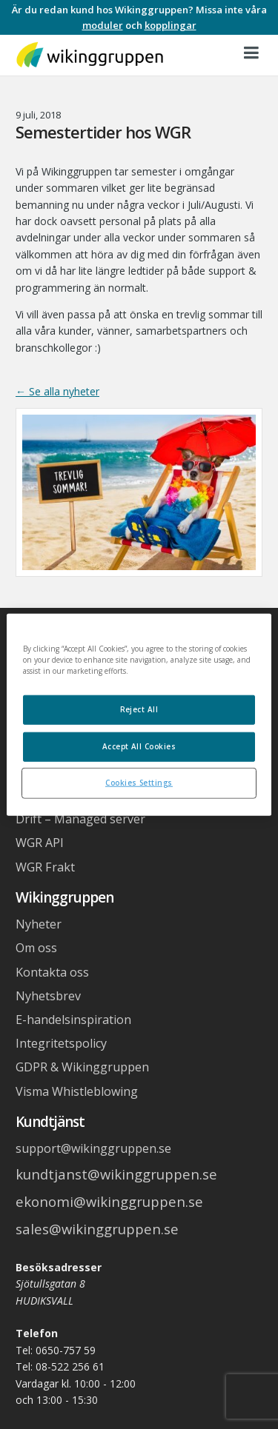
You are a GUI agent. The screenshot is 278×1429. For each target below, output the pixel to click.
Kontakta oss (52, 972)
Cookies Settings (139, 782)
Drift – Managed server (80, 819)
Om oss (36, 948)
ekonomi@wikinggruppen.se (109, 1201)
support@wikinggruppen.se (93, 1148)
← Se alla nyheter (57, 391)
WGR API (40, 842)
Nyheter (39, 924)
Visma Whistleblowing (77, 1091)
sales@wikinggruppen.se (97, 1228)
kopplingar (170, 25)
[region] (139, 715)
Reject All (139, 709)
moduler (102, 25)
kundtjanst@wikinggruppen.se (116, 1174)
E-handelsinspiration (73, 1019)
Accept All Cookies (139, 745)
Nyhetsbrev (48, 996)
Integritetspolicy (61, 1043)
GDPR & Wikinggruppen (82, 1067)
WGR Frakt (45, 867)
